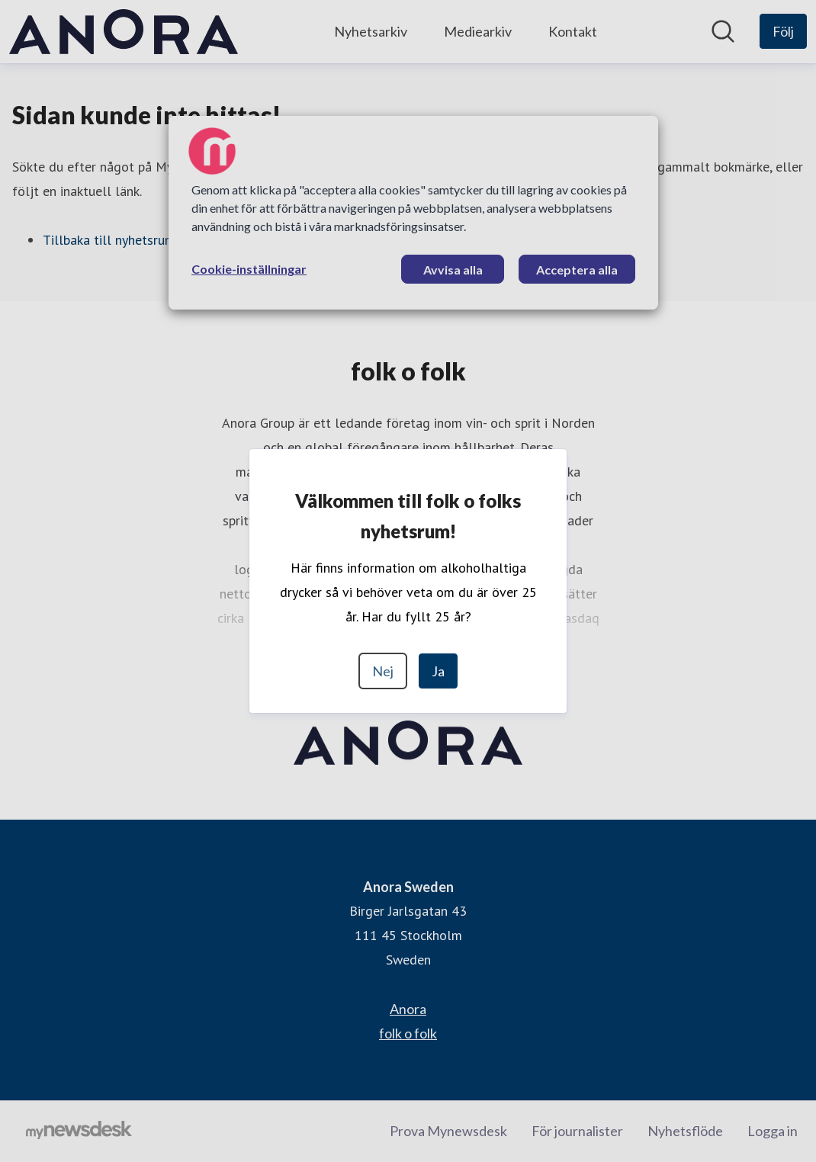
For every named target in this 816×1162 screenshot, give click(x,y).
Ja (438, 671)
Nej (383, 671)
